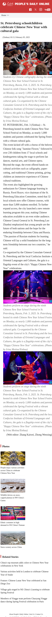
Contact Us (39, 614)
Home (3, 15)
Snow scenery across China (11, 547)
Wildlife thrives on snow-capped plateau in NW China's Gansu (12, 498)
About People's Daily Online (18, 614)
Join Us (32, 614)
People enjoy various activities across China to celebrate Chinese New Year (12, 470)
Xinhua (6, 37)
